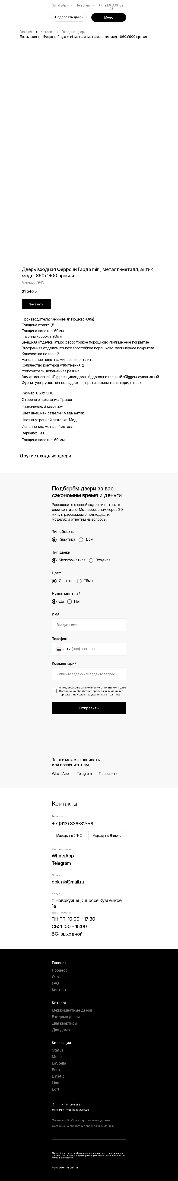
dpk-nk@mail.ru (68, 882)
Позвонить (108, 773)
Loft (55, 1089)
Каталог (47, 32)
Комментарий (64, 663)
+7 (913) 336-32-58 (112, 6)
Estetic (58, 1076)
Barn (56, 1069)
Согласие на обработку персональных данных (83, 1126)
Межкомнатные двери (72, 1010)
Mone (57, 1056)
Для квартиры (64, 1023)
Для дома (61, 1029)
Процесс (59, 970)
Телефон (59, 638)
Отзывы (59, 976)
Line (55, 1082)
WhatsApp (59, 5)
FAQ (55, 983)
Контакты (60, 989)
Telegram (83, 5)
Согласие (65, 691)
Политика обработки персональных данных (81, 1120)
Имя (55, 614)
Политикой (110, 687)
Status (58, 1050)
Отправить (89, 708)
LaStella (59, 1063)
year (58, 1104)
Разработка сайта (65, 1167)
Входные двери (74, 32)
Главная (25, 32)
